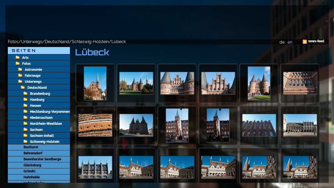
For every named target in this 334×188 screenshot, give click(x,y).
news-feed (316, 41)
